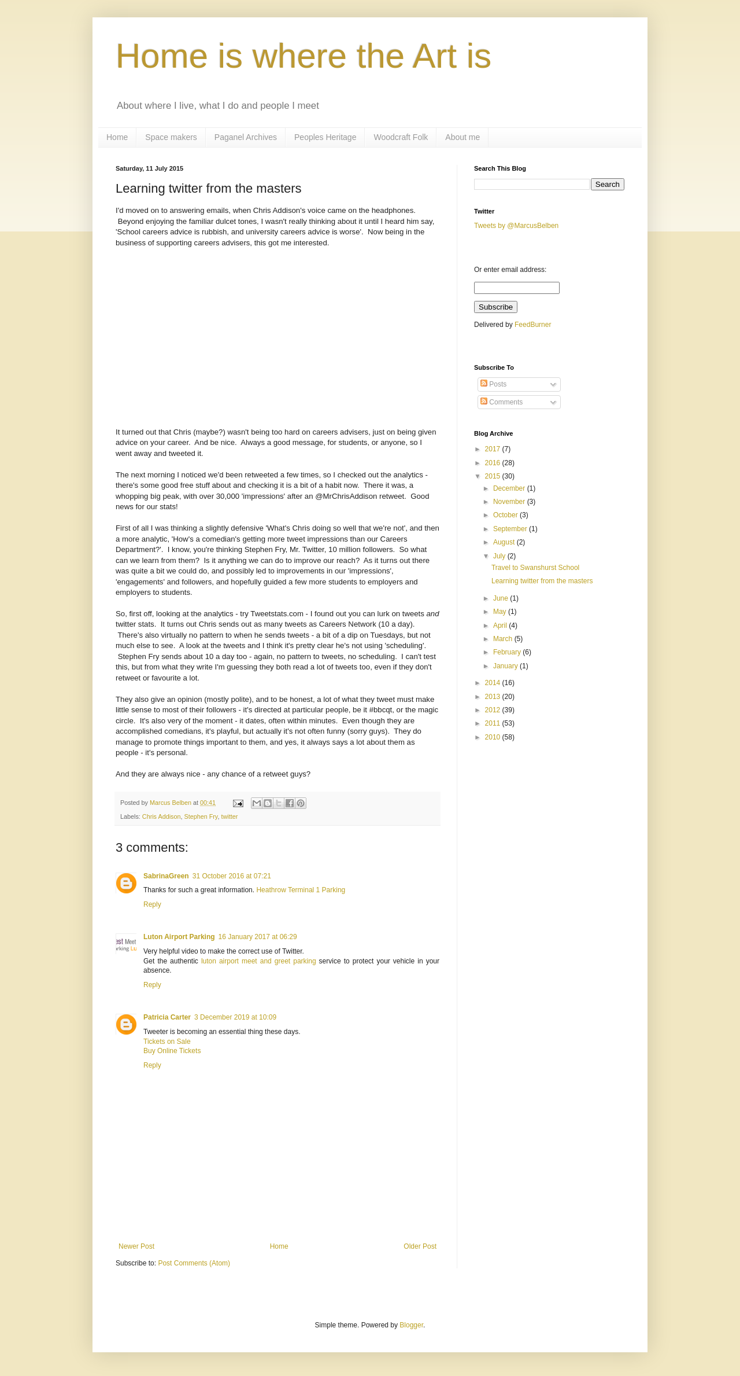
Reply (152, 904)
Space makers (171, 137)
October (506, 515)
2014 (493, 683)
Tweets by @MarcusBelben (516, 226)
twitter (229, 816)
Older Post (420, 1246)
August (505, 542)
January (506, 666)
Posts (493, 384)
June (501, 598)
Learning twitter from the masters (542, 581)
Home (117, 137)
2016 (493, 463)
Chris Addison (161, 816)
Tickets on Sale (167, 1041)
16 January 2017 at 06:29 (258, 937)
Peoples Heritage (325, 137)
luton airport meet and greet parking (258, 961)
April (501, 625)
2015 (493, 476)
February (508, 652)
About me (462, 137)
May (500, 612)
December (510, 488)
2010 (493, 737)
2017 (493, 449)
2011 (493, 723)
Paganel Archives (245, 137)
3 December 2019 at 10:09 (235, 1017)
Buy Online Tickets (172, 1051)
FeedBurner (533, 325)
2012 (493, 710)
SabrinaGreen (166, 876)
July (500, 556)
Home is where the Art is (303, 55)
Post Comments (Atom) (194, 1263)
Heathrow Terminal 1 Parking (300, 890)
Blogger (411, 1325)
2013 (493, 697)
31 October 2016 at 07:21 (232, 876)
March (504, 639)
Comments (501, 402)
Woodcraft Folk (400, 137)
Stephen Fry (200, 816)
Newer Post (136, 1246)
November (510, 502)
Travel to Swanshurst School (535, 568)
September (511, 529)
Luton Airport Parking (179, 937)
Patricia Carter (167, 1017)
